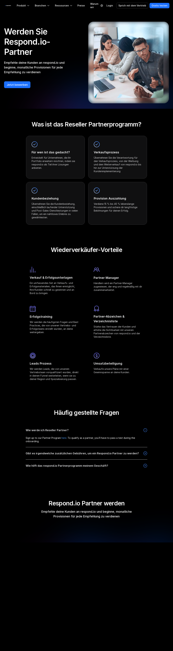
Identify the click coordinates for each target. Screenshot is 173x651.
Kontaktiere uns (52, 624)
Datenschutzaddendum (155, 599)
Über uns (48, 567)
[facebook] (5, 561)
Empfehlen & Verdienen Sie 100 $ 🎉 (54, 599)
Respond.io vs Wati (87, 594)
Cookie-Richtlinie (151, 574)
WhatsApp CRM (118, 616)
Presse (47, 617)
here (63, 437)
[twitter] (26, 561)
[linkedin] (16, 561)
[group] (19, 580)
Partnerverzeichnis (53, 588)
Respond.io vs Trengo (88, 601)
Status (47, 631)
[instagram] (10, 561)
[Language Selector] (101, 5)
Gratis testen (159, 5)
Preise (81, 5)
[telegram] (21, 561)
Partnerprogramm (53, 581)
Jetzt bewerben (17, 84)
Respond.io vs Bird (86, 608)
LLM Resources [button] (14, 581)
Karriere (47, 610)
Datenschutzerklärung (154, 567)
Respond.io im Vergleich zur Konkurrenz (84, 572)
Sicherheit (147, 606)
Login (109, 5)
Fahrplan (48, 574)
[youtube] (32, 561)
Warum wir (94, 5)
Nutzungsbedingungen (154, 581)
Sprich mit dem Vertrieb (132, 5)
